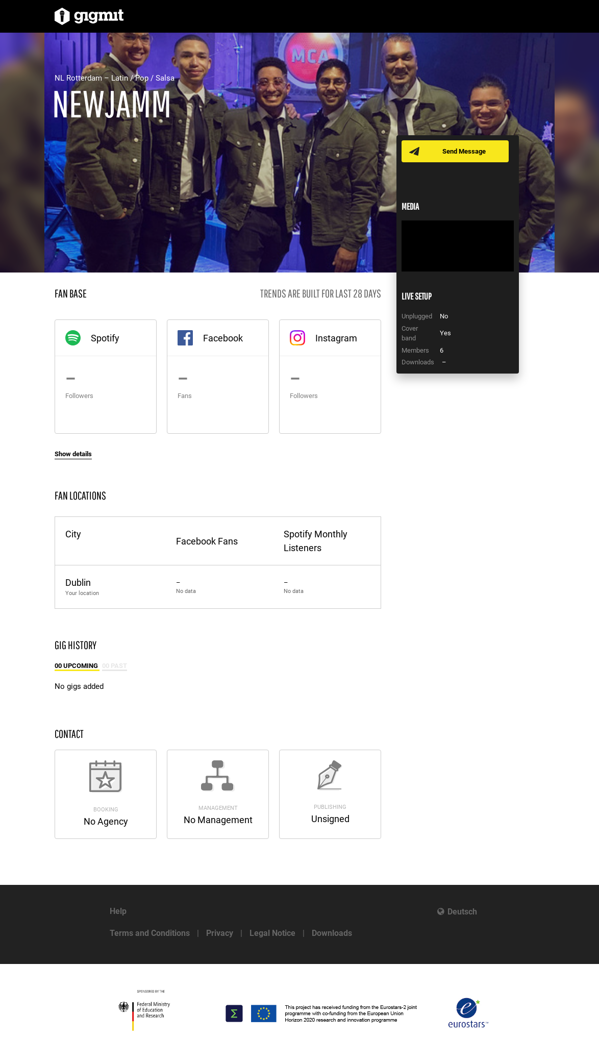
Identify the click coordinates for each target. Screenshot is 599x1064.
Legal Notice (272, 933)
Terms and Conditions (150, 933)
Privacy (219, 933)
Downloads (332, 933)
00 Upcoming (77, 666)
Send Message (464, 151)
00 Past (114, 666)
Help (118, 911)
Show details (73, 454)
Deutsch (462, 912)
